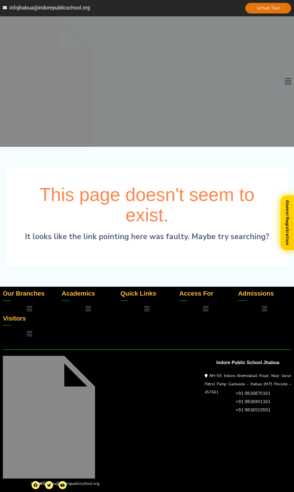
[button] (288, 81)
